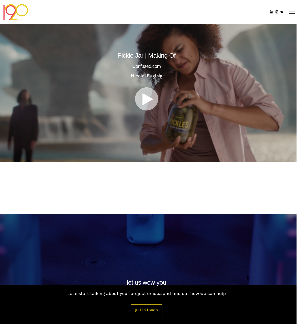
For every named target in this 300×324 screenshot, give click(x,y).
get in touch (146, 310)
